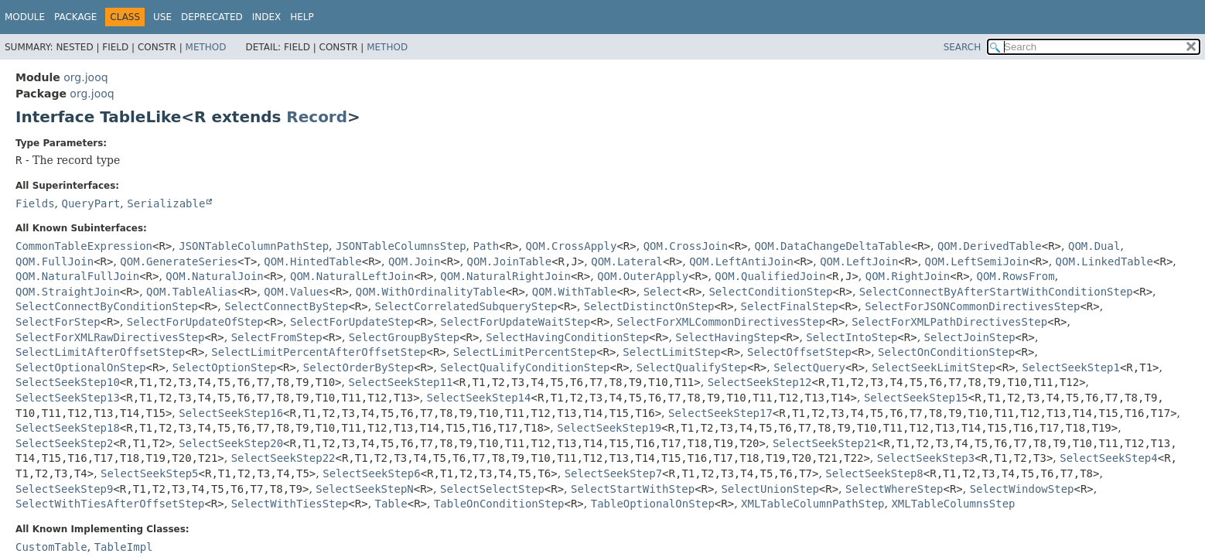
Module (25, 17)
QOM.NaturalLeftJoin (352, 276)
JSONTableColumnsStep (401, 246)
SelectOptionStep (224, 367)
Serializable (166, 203)
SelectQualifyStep (692, 367)
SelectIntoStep (851, 337)
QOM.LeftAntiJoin (741, 261)
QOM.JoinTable (509, 261)
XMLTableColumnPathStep (812, 503)
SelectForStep (58, 322)
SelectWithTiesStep (290, 503)
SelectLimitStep (671, 352)
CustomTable (51, 547)
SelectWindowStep (1022, 489)
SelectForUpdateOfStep (195, 322)
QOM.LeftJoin (859, 261)
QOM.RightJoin (908, 276)
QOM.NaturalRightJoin (505, 276)
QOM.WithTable (574, 291)
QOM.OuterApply (642, 276)
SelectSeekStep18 (67, 428)
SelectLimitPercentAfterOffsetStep (318, 352)
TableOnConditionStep (499, 503)
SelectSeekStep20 (231, 443)
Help (302, 17)
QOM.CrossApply (570, 246)
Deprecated (212, 17)
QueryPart (90, 203)
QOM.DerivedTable (989, 246)
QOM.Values (296, 291)
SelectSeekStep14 (479, 397)
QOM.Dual (1094, 246)
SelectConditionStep (770, 291)
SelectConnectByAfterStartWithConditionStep (996, 291)
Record (316, 117)
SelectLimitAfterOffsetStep (100, 352)
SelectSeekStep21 (825, 443)
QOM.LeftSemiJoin (977, 261)
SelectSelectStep (492, 489)
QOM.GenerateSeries (178, 261)
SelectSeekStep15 (916, 397)
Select (663, 291)
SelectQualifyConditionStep (524, 367)
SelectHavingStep (727, 337)
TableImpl (123, 547)
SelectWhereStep (894, 489)
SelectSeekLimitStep (933, 367)
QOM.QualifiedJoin (770, 276)
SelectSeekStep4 (1108, 458)
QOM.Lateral (627, 261)
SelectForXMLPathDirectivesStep (949, 322)
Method (206, 47)
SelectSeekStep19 (609, 428)
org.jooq (85, 77)
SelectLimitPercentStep (524, 352)
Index (267, 17)
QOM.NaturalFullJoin (77, 276)
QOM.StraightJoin (67, 291)
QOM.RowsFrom (1016, 276)
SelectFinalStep (789, 306)
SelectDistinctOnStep (649, 306)
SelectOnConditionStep (946, 352)
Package (75, 17)
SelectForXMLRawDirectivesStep (109, 337)
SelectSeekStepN (364, 489)
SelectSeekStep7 (613, 473)
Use (162, 17)
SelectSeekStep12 (760, 382)
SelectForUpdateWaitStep (515, 322)
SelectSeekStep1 (1070, 367)
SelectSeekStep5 (149, 473)
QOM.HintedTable (312, 261)
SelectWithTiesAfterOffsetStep (109, 503)
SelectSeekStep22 (283, 458)
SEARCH (962, 47)
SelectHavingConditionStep (567, 337)
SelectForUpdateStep (352, 322)
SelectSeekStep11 (400, 382)
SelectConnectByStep (286, 306)
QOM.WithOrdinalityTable (431, 291)
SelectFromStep (277, 337)
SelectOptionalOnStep (80, 367)
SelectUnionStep (769, 489)
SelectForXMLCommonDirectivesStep (720, 322)
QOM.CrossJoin (686, 246)
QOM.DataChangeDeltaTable (832, 246)
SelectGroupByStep (404, 337)
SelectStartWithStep (633, 489)
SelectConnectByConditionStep (106, 306)
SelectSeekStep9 (64, 489)
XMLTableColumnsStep (953, 503)
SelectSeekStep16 (231, 413)
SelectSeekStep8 (874, 473)
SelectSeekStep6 (371, 473)
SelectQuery (809, 367)
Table (391, 503)
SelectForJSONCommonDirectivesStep (972, 306)
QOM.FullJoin (54, 261)
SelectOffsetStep (799, 352)
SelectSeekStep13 (67, 397)
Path (486, 246)
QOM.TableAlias (191, 291)
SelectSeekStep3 (926, 458)
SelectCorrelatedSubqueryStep (466, 306)
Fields (35, 203)
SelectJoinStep (970, 337)
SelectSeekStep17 (720, 413)
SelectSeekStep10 (67, 382)
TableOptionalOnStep (653, 503)
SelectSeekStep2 (64, 443)
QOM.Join (414, 261)
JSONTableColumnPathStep (254, 246)
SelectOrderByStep (358, 367)
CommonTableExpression (83, 246)
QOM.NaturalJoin (214, 276)
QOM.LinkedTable (1104, 261)
